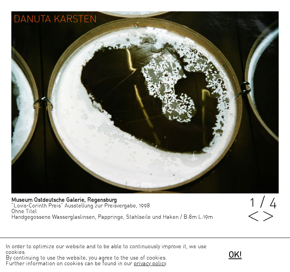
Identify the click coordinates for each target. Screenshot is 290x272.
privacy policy (150, 263)
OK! (235, 255)
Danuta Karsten (55, 19)
